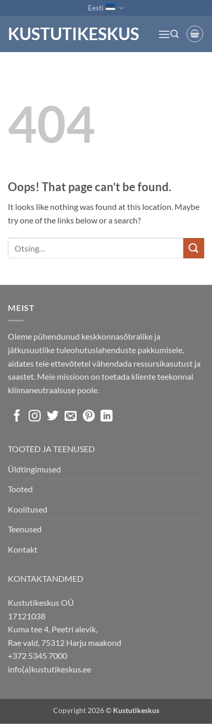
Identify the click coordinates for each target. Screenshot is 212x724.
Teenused (25, 529)
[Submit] (193, 248)
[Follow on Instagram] (35, 416)
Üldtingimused (34, 469)
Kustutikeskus (73, 34)
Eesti (105, 8)
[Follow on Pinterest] (89, 416)
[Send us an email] (71, 416)
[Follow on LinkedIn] (107, 416)
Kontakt (23, 549)
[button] (164, 34)
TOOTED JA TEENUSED (51, 449)
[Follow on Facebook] (17, 416)
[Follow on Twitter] (53, 416)
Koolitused (27, 509)
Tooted (20, 489)
